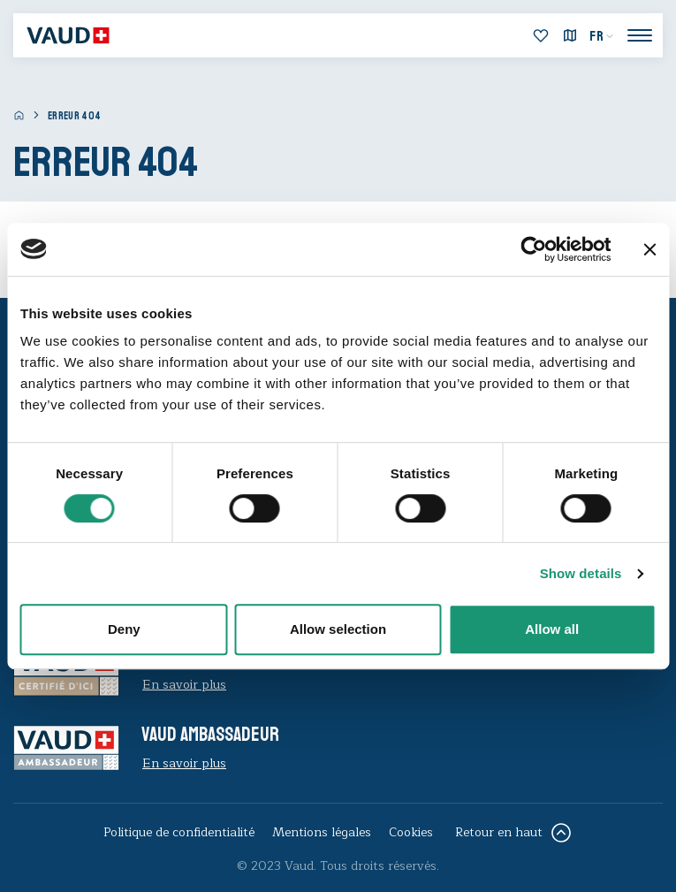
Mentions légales (321, 832)
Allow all (552, 629)
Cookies (411, 832)
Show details (581, 573)
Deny (124, 629)
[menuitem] (601, 36)
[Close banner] (649, 249)
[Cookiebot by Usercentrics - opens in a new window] (533, 249)
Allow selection (338, 629)
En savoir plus (184, 685)
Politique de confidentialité (178, 832)
